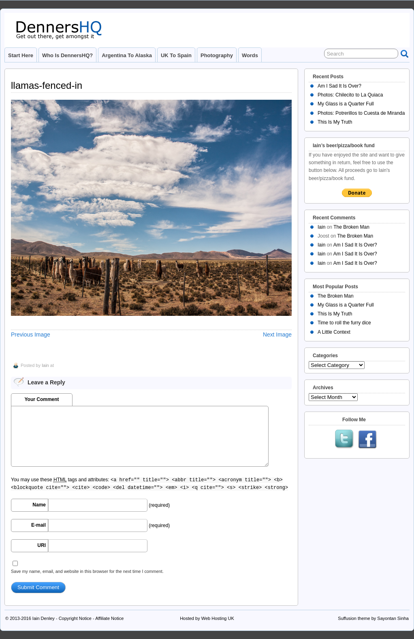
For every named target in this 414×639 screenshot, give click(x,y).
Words (250, 55)
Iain (45, 365)
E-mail (38, 525)
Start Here (20, 55)
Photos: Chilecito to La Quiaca (350, 95)
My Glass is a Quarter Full (346, 104)
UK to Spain (176, 55)
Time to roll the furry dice (344, 323)
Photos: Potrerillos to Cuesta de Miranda (361, 113)
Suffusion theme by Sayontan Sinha (373, 618)
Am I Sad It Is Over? (339, 86)
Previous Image (30, 334)
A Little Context (334, 332)
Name (39, 505)
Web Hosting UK (217, 618)
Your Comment (41, 399)
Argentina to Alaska (127, 55)
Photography (217, 55)
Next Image (277, 334)
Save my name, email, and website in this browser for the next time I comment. (87, 571)
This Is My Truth (335, 122)
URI (41, 545)
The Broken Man (351, 227)
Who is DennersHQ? (67, 55)
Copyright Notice (75, 618)
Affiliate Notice (109, 618)
